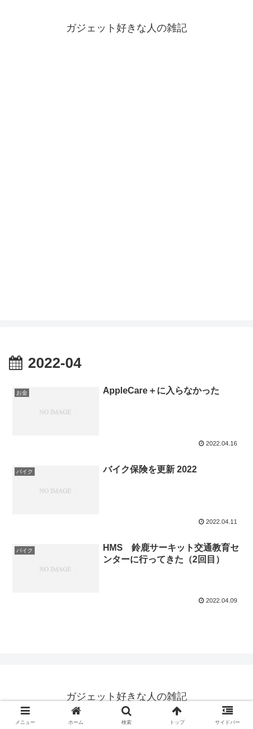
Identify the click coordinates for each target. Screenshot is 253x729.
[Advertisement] (126, 194)
